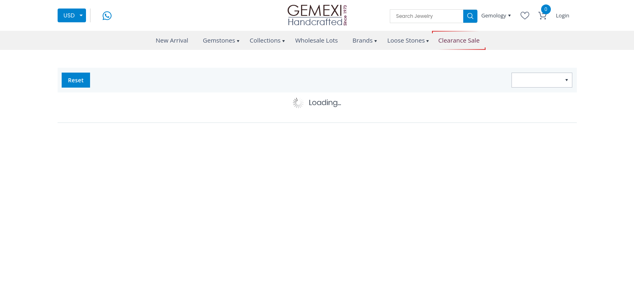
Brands (362, 40)
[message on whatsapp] (107, 15)
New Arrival (172, 40)
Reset (76, 80)
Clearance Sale (459, 40)
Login (563, 15)
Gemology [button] (494, 15)
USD (69, 15)
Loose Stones (406, 40)
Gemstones (219, 40)
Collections (265, 40)
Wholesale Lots (316, 40)
